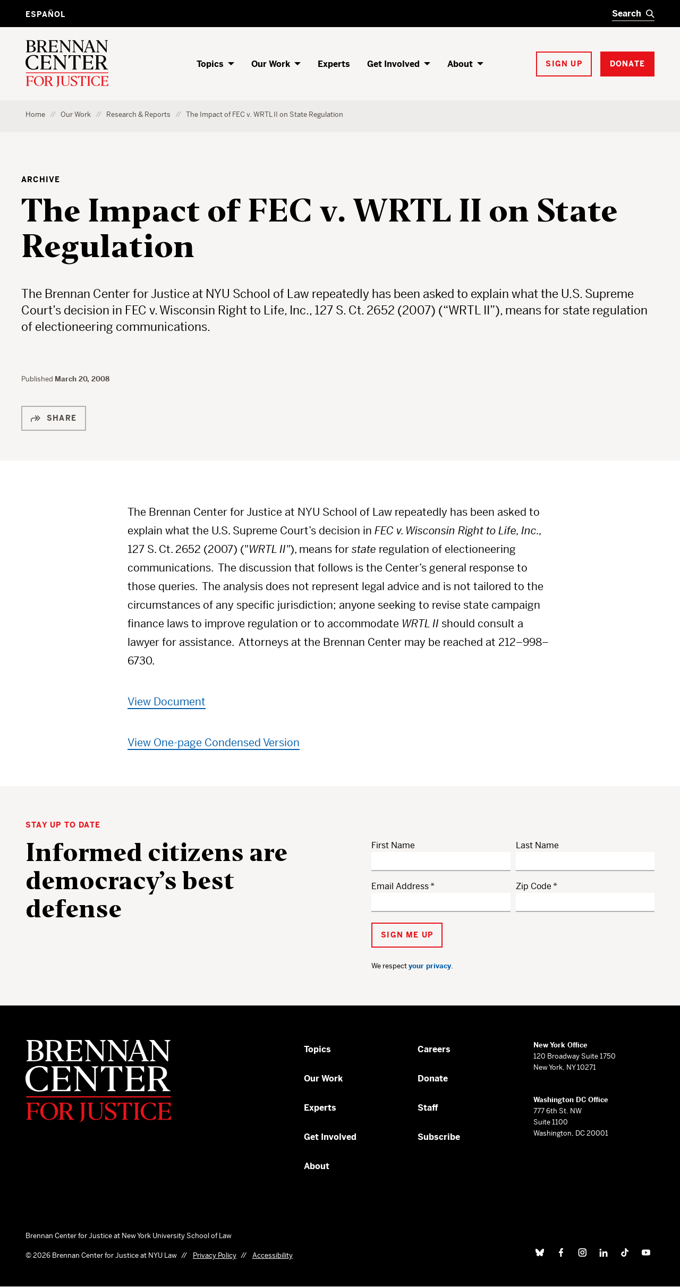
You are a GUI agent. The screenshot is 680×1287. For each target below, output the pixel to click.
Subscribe (439, 1137)
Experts (334, 64)
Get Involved (393, 64)
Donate (433, 1078)
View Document (167, 702)
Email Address (400, 886)
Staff (428, 1107)
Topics (210, 64)
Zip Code (533, 886)
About (460, 64)
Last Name (537, 845)
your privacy (430, 965)
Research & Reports (138, 114)
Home (35, 114)
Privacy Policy (214, 1255)
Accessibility (272, 1255)
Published (38, 378)
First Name (393, 845)
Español (45, 14)
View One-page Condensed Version (214, 742)
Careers (434, 1049)
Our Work (270, 64)
